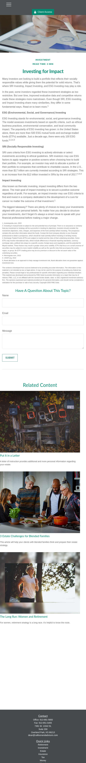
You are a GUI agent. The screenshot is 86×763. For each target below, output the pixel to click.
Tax (43, 757)
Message (7, 331)
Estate (43, 751)
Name (5, 295)
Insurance (42, 754)
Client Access (43, 12)
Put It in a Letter (10, 455)
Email (5, 313)
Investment (43, 748)
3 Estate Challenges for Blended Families (25, 536)
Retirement (43, 744)
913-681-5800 (46, 720)
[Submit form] (10, 358)
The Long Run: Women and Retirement (23, 616)
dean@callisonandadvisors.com (43, 735)
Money (43, 760)
